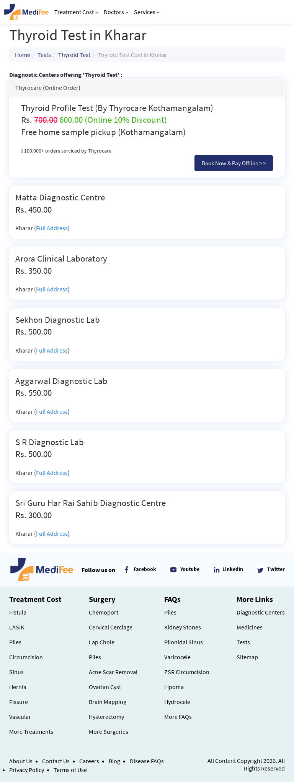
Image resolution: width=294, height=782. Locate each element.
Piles (15, 642)
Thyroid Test (74, 55)
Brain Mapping (107, 702)
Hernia (17, 687)
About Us (21, 761)
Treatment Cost (76, 12)
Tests (44, 55)
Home (22, 55)
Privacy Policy (26, 770)
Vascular (20, 716)
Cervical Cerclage (110, 627)
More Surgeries (108, 731)
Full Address (52, 228)
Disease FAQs (147, 761)
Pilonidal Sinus (183, 642)
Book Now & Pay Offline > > (234, 163)
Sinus (16, 672)
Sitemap (247, 657)
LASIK (16, 627)
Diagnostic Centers (261, 612)
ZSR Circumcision (186, 672)
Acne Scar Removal (113, 672)
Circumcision (26, 657)
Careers (89, 761)
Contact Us (56, 761)
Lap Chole (101, 642)
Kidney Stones (182, 627)
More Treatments (31, 731)
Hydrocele (177, 702)
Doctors (116, 12)
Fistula (17, 612)
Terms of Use (70, 770)
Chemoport (103, 612)
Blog (114, 761)
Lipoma (174, 687)
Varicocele (177, 657)
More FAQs (178, 716)
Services (147, 12)
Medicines (250, 627)
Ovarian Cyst (105, 687)
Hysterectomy (106, 716)
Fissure (18, 702)
